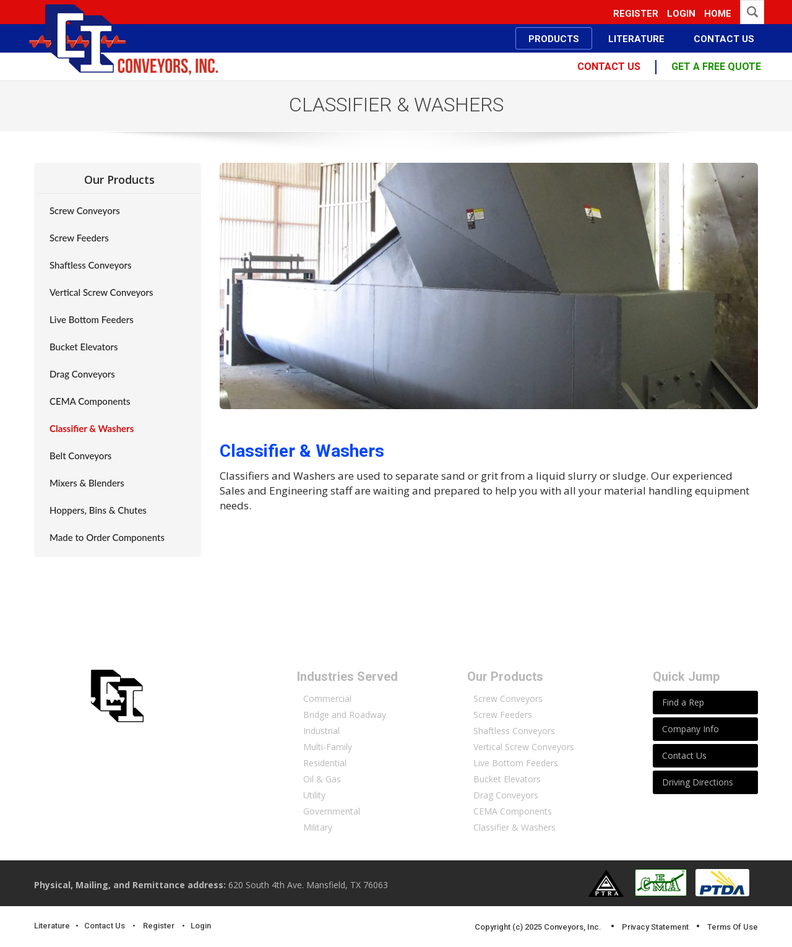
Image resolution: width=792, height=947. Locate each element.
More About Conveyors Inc (148, 827)
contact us (608, 66)
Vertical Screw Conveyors (101, 292)
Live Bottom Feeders (92, 319)
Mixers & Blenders (87, 482)
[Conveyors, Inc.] (124, 39)
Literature (52, 925)
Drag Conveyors (82, 373)
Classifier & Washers (92, 428)
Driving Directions (697, 782)
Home (717, 13)
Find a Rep (683, 702)
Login (681, 13)
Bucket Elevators (84, 346)
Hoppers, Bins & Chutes (98, 510)
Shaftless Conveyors (90, 264)
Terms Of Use (732, 927)
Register (635, 13)
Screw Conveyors (85, 210)
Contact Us (684, 755)
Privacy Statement (655, 927)
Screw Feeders (79, 237)
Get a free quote (716, 66)
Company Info (690, 729)
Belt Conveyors (80, 455)
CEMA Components (90, 401)
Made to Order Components (107, 537)
